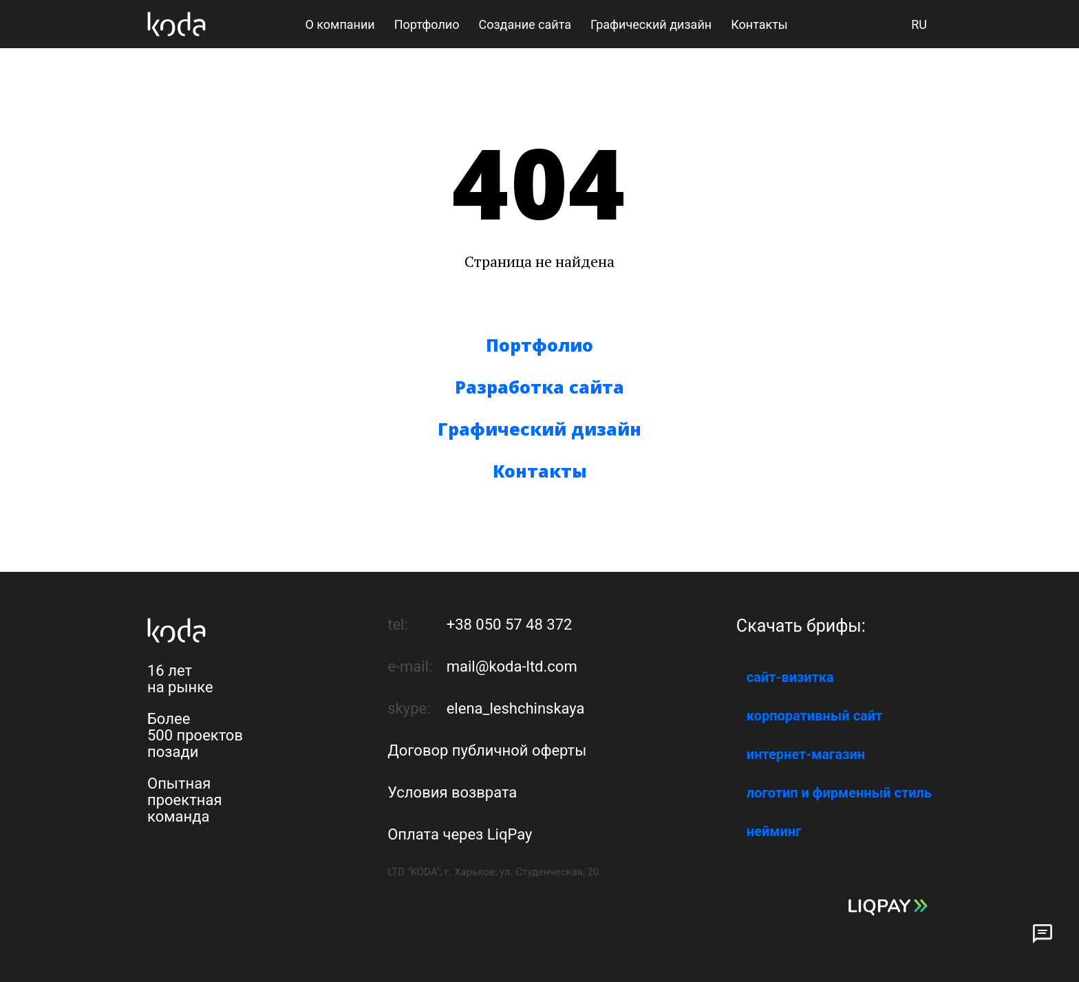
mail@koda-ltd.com (512, 666)
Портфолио (539, 344)
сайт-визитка (790, 677)
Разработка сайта (539, 386)
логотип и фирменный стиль (839, 792)
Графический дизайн (539, 428)
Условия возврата (452, 792)
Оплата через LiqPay (459, 834)
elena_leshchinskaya (516, 708)
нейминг (774, 831)
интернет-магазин (806, 754)
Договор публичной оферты (486, 750)
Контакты (540, 470)
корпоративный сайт (814, 715)
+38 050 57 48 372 (510, 624)
